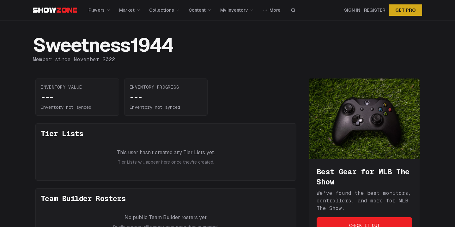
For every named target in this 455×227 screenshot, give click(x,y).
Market (129, 10)
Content (200, 10)
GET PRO (405, 10)
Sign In (352, 10)
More (272, 10)
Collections (164, 10)
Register (374, 10)
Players (99, 10)
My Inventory (237, 10)
